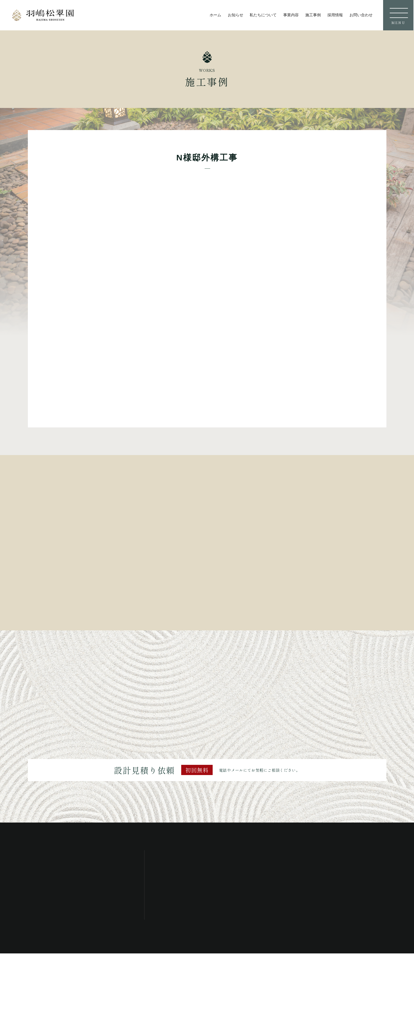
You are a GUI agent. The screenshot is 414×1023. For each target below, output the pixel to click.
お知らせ (235, 15)
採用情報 (335, 15)
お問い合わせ (361, 15)
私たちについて (263, 15)
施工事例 (313, 15)
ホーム (215, 15)
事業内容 (291, 15)
